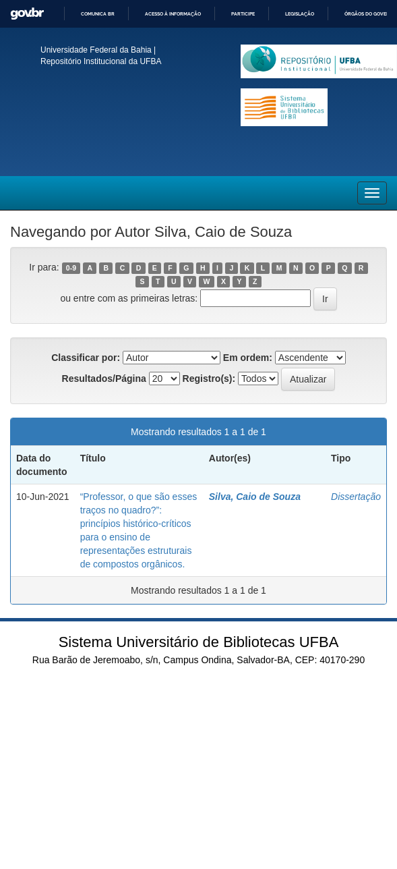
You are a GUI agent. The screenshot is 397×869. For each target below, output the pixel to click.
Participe (243, 14)
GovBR (27, 13)
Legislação (299, 14)
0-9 (71, 268)
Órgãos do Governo (370, 14)
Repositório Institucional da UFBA (100, 61)
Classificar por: (85, 357)
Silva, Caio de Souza (255, 496)
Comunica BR (98, 14)
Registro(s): (209, 378)
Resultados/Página (104, 378)
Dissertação (356, 496)
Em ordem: (247, 357)
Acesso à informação (173, 14)
